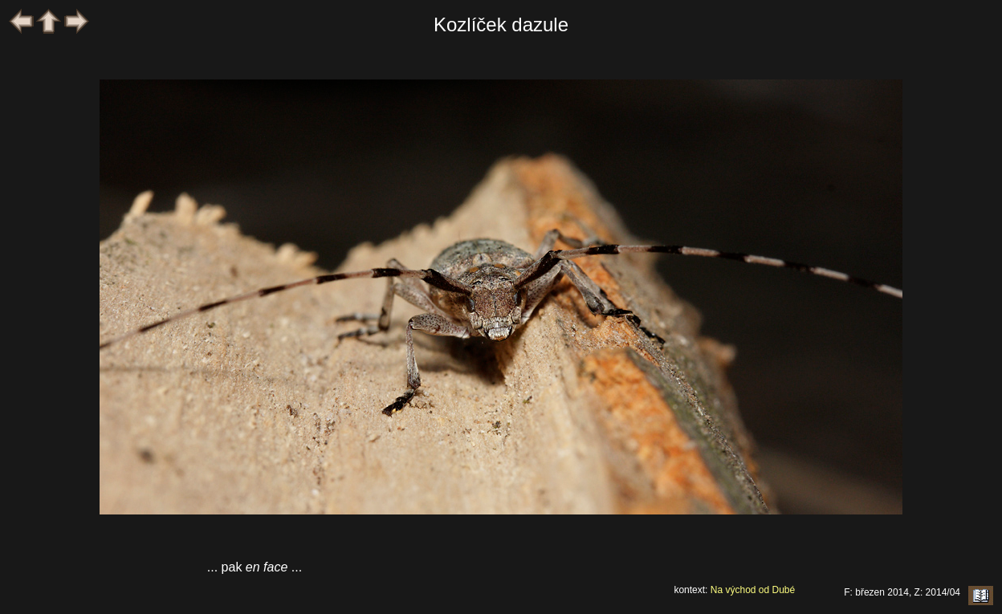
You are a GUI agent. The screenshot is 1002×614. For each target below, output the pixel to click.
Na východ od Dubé (753, 590)
